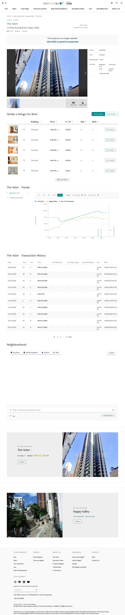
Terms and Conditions (29, 603)
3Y (44, 194)
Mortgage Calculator (79, 566)
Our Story (56, 556)
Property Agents (58, 562)
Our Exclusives (19, 562)
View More (62, 178)
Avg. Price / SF (14, 192)
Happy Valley (30, 16)
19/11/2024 (12, 286)
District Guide (90, 515)
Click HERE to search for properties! (62, 40)
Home (9, 16)
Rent (15, 559)
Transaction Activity (16, 196)
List (15, 566)
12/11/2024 (12, 306)
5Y (49, 194)
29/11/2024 (12, 273)
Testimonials (57, 566)
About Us (57, 551)
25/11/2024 (12, 279)
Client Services (20, 551)
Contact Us (95, 559)
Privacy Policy (18, 603)
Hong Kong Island (18, 16)
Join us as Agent (38, 559)
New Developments (20, 569)
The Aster (39, 16)
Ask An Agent (76, 559)
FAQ (93, 556)
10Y (54, 194)
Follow (22, 461)
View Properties (78, 515)
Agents (36, 551)
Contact (110, 128)
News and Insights (78, 556)
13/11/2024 (12, 293)
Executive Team (58, 559)
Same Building (98, 113)
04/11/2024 (12, 326)
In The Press (57, 569)
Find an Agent (37, 556)
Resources (76, 551)
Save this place (108, 414)
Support (95, 551)
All (60, 194)
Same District (111, 113)
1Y (39, 194)
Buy (15, 556)
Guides (74, 562)
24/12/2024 (12, 266)
